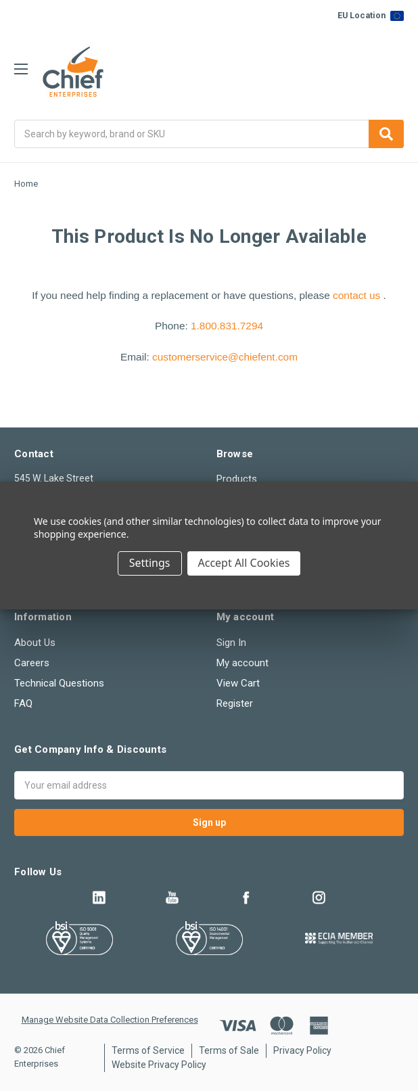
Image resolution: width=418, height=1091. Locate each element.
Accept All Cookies (244, 562)
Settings (149, 562)
